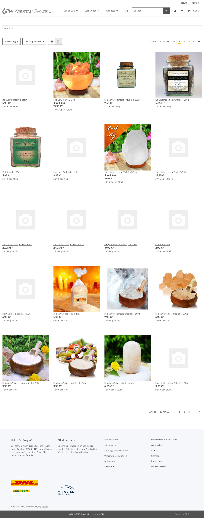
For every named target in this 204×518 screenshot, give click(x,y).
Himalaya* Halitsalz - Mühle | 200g (122, 99)
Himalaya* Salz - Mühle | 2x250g (69, 383)
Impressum (157, 461)
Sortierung (10, 41)
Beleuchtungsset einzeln (14, 99)
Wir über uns (111, 445)
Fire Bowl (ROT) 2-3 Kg (64, 99)
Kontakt (195, 2)
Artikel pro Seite (33, 41)
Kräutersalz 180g (10, 172)
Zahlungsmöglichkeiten (116, 450)
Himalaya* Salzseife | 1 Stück (119, 383)
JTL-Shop (188, 514)
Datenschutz (157, 445)
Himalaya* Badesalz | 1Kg (66, 313)
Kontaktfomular (25, 455)
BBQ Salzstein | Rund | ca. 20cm (120, 244)
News (184, 2)
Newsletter (109, 466)
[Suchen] (147, 10)
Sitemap (155, 455)
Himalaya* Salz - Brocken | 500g (171, 313)
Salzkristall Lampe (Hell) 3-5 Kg (170, 172)
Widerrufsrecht (158, 466)
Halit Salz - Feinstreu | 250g (16, 313)
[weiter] (199, 41)
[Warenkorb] (193, 11)
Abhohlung (109, 461)
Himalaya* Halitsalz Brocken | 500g (122, 313)
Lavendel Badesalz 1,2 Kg (66, 172)
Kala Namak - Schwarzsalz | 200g (172, 99)
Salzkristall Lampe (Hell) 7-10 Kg (69, 244)
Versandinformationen (115, 455)
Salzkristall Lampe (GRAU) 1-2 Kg (171, 383)
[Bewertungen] (59, 103)
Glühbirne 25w (162, 244)
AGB (153, 450)
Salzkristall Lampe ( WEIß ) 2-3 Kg (120, 172)
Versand (45, 507)
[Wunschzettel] (182, 11)
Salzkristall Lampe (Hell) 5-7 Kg (17, 244)
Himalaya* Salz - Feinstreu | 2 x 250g (20, 383)
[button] (175, 11)
